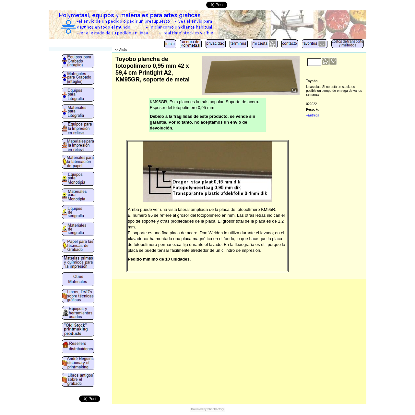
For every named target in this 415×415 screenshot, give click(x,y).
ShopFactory (215, 409)
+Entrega (312, 115)
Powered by (199, 409)
